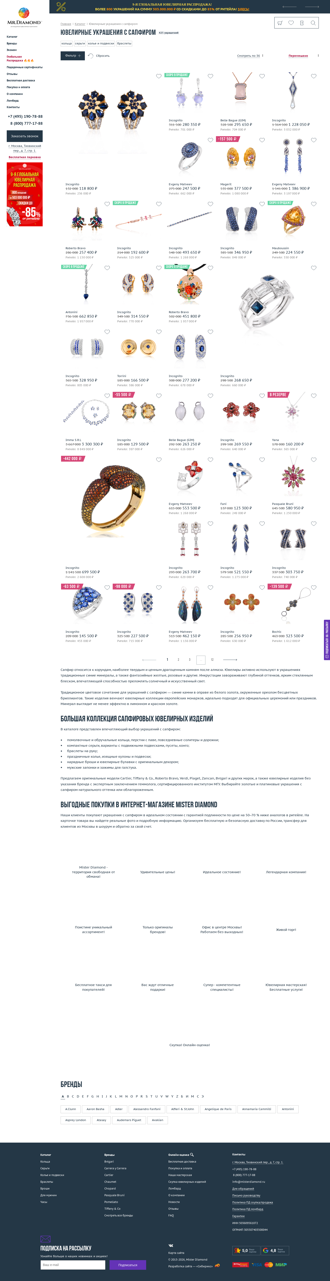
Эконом (12, 50)
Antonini (288, 1109)
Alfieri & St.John (182, 1109)
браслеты (124, 43)
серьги (80, 43)
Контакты (13, 107)
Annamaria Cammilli (256, 1109)
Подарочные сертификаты (25, 67)
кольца (67, 43)
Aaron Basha (95, 1109)
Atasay (101, 1120)
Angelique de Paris (218, 1109)
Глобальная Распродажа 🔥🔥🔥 (20, 58)
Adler (119, 1109)
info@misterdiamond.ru (248, 1181)
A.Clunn (70, 1109)
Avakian (157, 1120)
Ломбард (13, 100)
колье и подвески (101, 43)
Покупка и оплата (18, 87)
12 (212, 660)
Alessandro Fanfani (147, 1109)
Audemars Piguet (129, 1120)
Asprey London (75, 1120)
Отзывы (12, 74)
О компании (15, 94)
